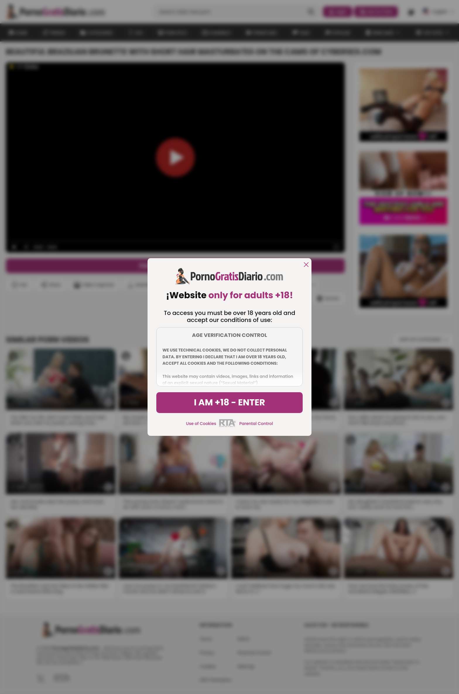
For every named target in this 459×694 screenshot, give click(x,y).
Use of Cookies (201, 423)
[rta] (227, 426)
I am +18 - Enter (229, 402)
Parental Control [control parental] (256, 423)
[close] (306, 265)
